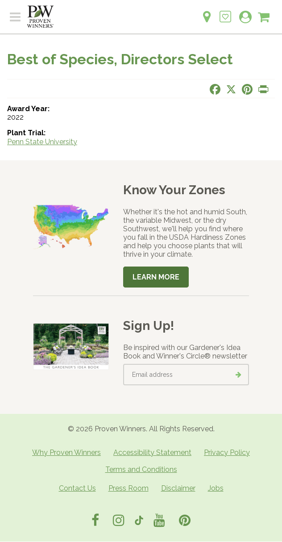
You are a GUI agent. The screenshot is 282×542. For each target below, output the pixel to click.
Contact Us (77, 488)
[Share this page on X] (231, 89)
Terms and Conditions (141, 469)
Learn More (156, 277)
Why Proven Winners (66, 452)
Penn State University (42, 142)
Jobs (216, 488)
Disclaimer (178, 488)
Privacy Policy (227, 452)
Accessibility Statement (152, 452)
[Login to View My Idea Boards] (225, 12)
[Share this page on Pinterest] (247, 89)
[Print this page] (263, 89)
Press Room (128, 488)
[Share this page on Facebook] (215, 89)
